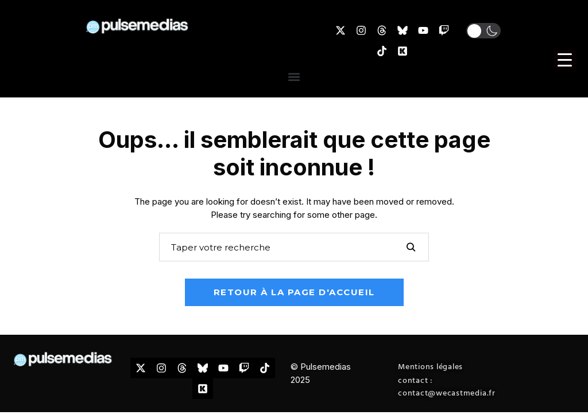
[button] (294, 76)
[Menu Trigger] (565, 60)
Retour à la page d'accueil (294, 292)
